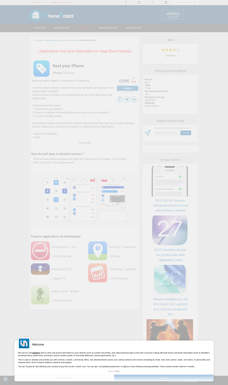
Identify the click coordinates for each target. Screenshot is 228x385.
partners (36, 353)
